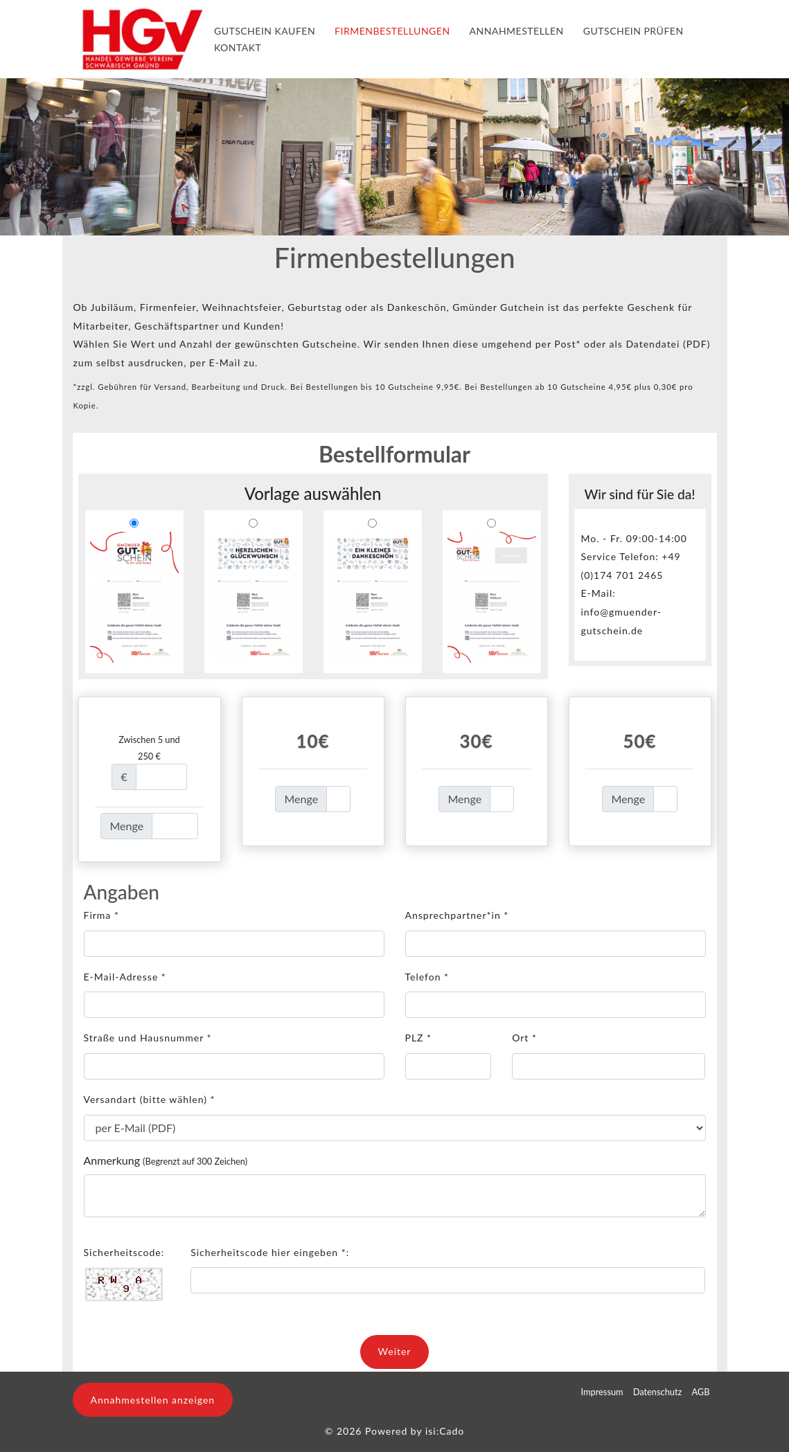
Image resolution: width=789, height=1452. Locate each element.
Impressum (602, 1391)
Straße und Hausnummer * (148, 1037)
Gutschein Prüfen (633, 31)
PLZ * (418, 1037)
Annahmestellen (517, 31)
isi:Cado (444, 1431)
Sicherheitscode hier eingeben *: (269, 1252)
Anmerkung (166, 1160)
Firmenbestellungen (392, 31)
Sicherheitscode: (124, 1252)
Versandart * (149, 1099)
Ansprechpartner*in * (457, 915)
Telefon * (427, 977)
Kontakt (237, 47)
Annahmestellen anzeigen (153, 1400)
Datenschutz (657, 1391)
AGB (700, 1391)
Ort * (524, 1037)
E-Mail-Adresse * (125, 977)
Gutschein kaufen (264, 31)
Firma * (101, 915)
